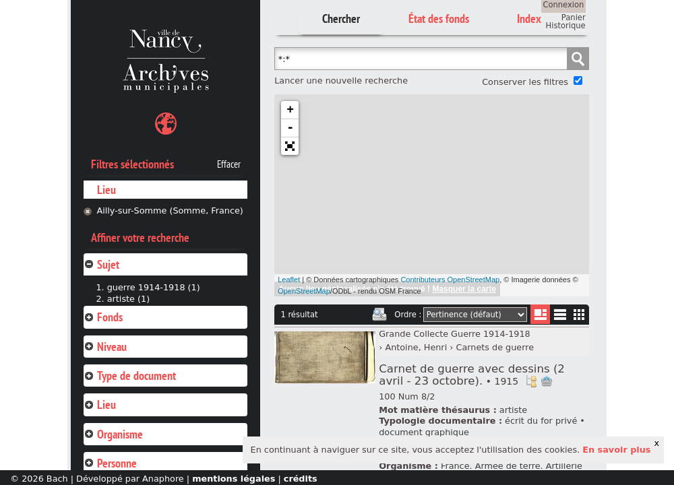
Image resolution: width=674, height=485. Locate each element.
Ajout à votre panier (547, 381)
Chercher (341, 18)
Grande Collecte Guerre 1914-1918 (454, 334)
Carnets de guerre (495, 347)
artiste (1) (128, 299)
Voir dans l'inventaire (531, 381)
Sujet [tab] (101, 264)
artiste (513, 410)
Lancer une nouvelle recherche (341, 80)
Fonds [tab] (103, 317)
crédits (300, 479)
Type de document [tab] (130, 375)
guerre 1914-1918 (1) (153, 287)
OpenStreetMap (304, 291)
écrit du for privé (541, 421)
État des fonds (438, 18)
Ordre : (407, 314)
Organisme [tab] (113, 434)
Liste (540, 314)
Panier (573, 17)
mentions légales (233, 479)
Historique (566, 25)
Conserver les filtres (525, 82)
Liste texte (560, 317)
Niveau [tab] (105, 346)
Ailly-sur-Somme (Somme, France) (169, 210)
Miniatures (579, 314)
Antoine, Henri (416, 347)
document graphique (424, 432)
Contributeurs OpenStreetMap (449, 280)
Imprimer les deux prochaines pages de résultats (379, 314)
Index (529, 18)
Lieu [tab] (100, 404)
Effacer (229, 164)
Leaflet (289, 280)
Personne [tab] (110, 463)
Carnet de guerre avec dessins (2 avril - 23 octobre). (472, 374)
